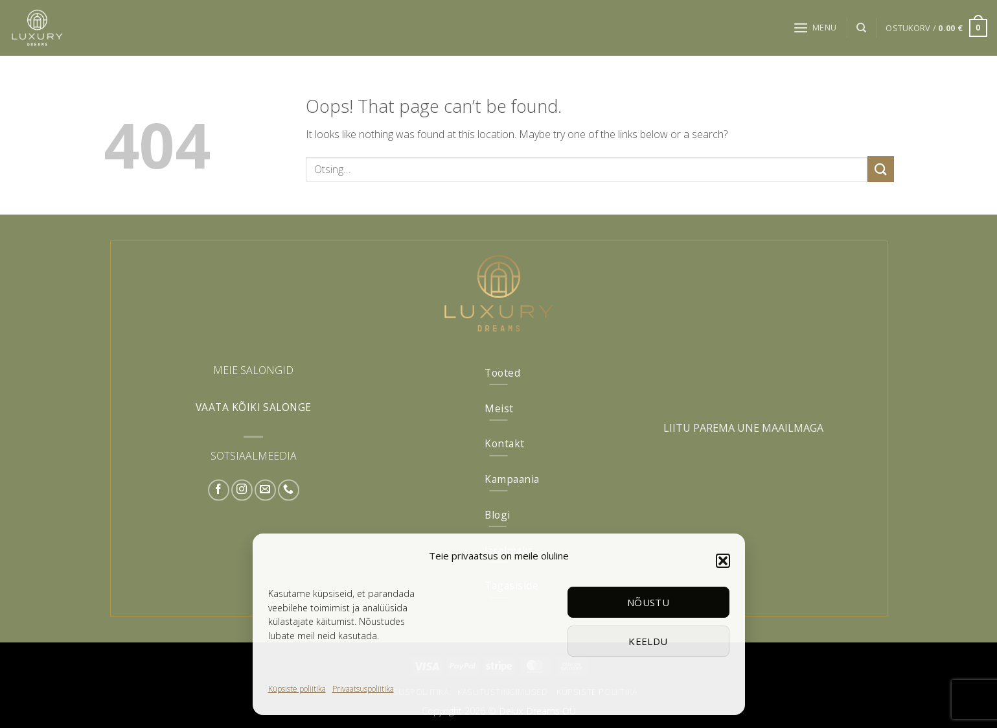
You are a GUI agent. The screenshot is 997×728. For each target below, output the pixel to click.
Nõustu (648, 602)
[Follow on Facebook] (218, 489)
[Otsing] (861, 28)
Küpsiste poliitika (297, 688)
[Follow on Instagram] (242, 489)
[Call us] (288, 489)
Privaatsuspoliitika (363, 688)
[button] (722, 560)
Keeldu (648, 641)
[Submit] (880, 169)
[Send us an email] (265, 489)
